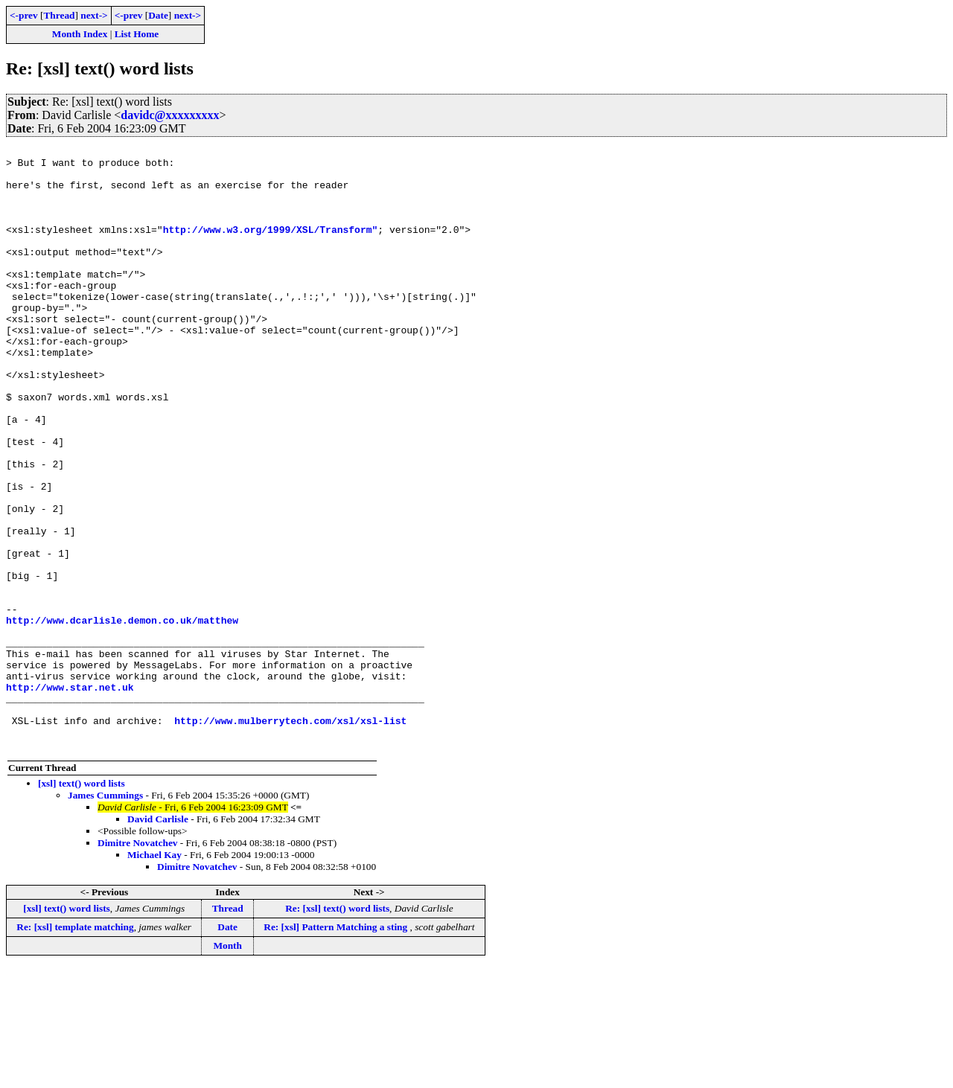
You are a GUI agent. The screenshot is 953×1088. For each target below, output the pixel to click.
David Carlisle (157, 939)
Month (227, 1066)
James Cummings (105, 915)
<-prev (24, 15)
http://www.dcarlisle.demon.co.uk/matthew (122, 716)
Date (158, 15)
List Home (137, 33)
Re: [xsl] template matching (74, 1047)
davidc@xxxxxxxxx (170, 115)
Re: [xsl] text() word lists (337, 1028)
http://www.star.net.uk (70, 796)
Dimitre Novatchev (137, 963)
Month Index (79, 33)
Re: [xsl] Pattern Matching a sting (336, 1047)
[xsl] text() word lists (81, 903)
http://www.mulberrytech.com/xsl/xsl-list (290, 836)
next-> (93, 15)
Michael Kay (154, 975)
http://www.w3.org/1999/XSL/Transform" (270, 247)
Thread (58, 15)
